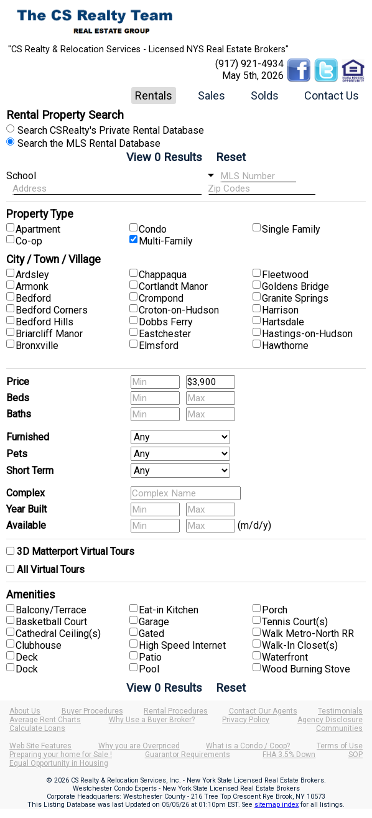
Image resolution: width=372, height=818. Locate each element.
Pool (149, 669)
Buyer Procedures (92, 711)
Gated (151, 633)
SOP (355, 754)
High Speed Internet (182, 645)
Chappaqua (163, 275)
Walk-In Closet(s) (300, 645)
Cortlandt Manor (173, 286)
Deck (27, 657)
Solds (265, 95)
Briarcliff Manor (49, 334)
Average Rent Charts (45, 719)
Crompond (161, 298)
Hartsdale (283, 322)
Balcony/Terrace (51, 610)
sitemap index (276, 805)
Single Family (291, 229)
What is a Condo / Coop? (248, 745)
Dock (27, 669)
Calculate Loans (37, 728)
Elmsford (159, 345)
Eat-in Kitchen (168, 610)
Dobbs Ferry (166, 322)
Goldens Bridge (295, 286)
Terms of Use (340, 745)
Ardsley (32, 275)
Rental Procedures (176, 711)
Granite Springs (295, 298)
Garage (154, 622)
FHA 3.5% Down (289, 754)
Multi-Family (166, 241)
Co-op (29, 241)
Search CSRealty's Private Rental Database (110, 130)
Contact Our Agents (263, 711)
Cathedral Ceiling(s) (58, 633)
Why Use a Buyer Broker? (152, 719)
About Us (24, 711)
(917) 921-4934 (249, 64)
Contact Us (331, 95)
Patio (150, 657)
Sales (211, 95)
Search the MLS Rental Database (88, 143)
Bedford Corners (52, 310)
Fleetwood (285, 275)
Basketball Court (51, 622)
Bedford (33, 298)
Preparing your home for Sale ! (60, 754)
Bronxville (37, 345)
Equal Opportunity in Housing (58, 763)
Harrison (280, 310)
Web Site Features (40, 745)
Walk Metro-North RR (308, 633)
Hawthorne (285, 345)
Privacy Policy (245, 719)
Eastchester (165, 334)
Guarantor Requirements (187, 754)
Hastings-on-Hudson (307, 334)
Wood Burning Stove (306, 669)
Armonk (32, 286)
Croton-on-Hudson (179, 310)
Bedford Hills (44, 322)
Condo (153, 229)
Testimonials (340, 711)
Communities (339, 728)
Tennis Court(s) (295, 622)
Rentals (153, 95)
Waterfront (285, 657)
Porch (274, 610)
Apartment (38, 229)
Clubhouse (39, 645)
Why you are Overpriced (139, 745)
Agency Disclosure (330, 719)
